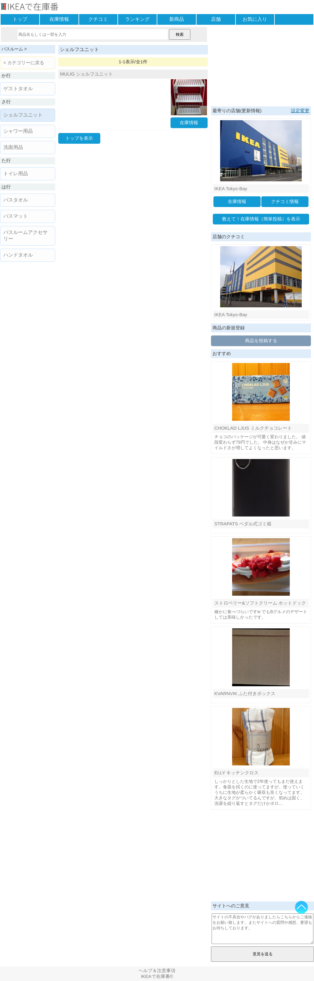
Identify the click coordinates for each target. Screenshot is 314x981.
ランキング (137, 19)
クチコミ (98, 19)
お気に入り (255, 19)
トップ (20, 19)
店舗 (216, 19)
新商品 (176, 19)
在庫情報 (59, 19)
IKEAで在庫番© (157, 976)
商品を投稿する (261, 340)
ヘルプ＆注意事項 (157, 970)
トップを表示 (79, 138)
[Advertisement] (261, 65)
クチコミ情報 (285, 201)
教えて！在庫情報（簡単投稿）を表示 (261, 218)
